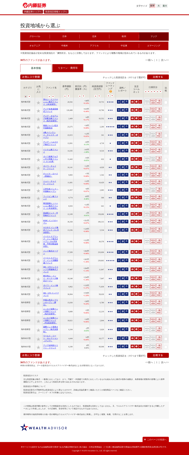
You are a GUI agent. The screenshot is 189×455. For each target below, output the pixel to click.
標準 (152, 6)
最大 (165, 6)
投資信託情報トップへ (56, 12)
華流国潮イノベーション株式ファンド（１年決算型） (50, 205)
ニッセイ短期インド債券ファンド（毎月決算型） (50, 311)
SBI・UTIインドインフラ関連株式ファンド (50, 269)
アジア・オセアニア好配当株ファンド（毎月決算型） (50, 118)
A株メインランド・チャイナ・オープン (50, 134)
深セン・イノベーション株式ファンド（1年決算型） (50, 101)
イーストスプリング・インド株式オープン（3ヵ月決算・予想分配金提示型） (50, 241)
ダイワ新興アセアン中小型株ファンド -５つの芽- (50, 159)
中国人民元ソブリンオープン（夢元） (50, 302)
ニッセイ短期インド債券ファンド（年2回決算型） (50, 320)
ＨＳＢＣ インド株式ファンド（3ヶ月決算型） (51, 230)
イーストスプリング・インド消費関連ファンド (50, 260)
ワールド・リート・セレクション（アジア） (50, 338)
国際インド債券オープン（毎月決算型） (50, 329)
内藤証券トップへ (32, 12)
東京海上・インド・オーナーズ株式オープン (50, 278)
